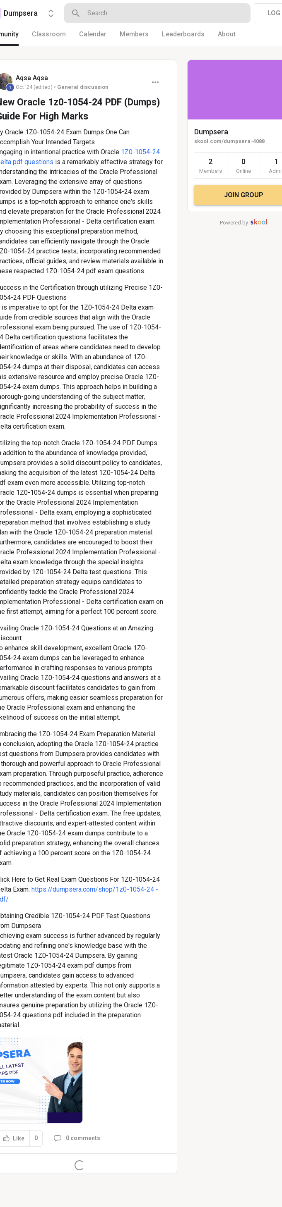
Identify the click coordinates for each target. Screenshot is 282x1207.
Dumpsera (211, 131)
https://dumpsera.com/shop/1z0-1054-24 (92, 889)
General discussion (82, 87)
